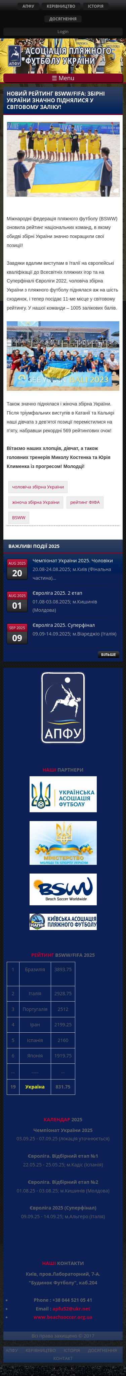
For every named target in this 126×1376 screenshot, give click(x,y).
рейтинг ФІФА (85, 502)
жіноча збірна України (35, 502)
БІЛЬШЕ (108, 654)
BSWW (19, 517)
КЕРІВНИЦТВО (61, 6)
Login (63, 31)
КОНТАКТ (63, 1358)
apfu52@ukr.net (71, 1308)
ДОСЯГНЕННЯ (63, 18)
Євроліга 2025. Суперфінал (64, 625)
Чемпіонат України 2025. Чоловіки (73, 560)
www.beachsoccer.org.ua (63, 1317)
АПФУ (28, 6)
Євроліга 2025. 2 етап (57, 593)
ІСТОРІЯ (95, 6)
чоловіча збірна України (38, 487)
